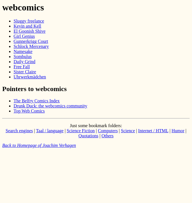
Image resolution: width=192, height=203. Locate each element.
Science (128, 130)
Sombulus (23, 56)
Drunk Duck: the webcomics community (50, 105)
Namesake (23, 51)
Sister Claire (25, 71)
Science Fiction (81, 130)
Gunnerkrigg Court (31, 41)
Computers (108, 130)
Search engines (19, 130)
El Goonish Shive (30, 31)
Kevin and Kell (27, 26)
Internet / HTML (153, 130)
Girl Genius (24, 36)
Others (108, 135)
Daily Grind (24, 61)
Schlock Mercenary (31, 46)
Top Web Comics (29, 111)
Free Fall (22, 66)
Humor (178, 130)
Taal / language (50, 130)
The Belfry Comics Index (37, 100)
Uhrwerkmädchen (30, 76)
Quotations (88, 135)
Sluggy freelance (29, 21)
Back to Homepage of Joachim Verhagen (39, 145)
